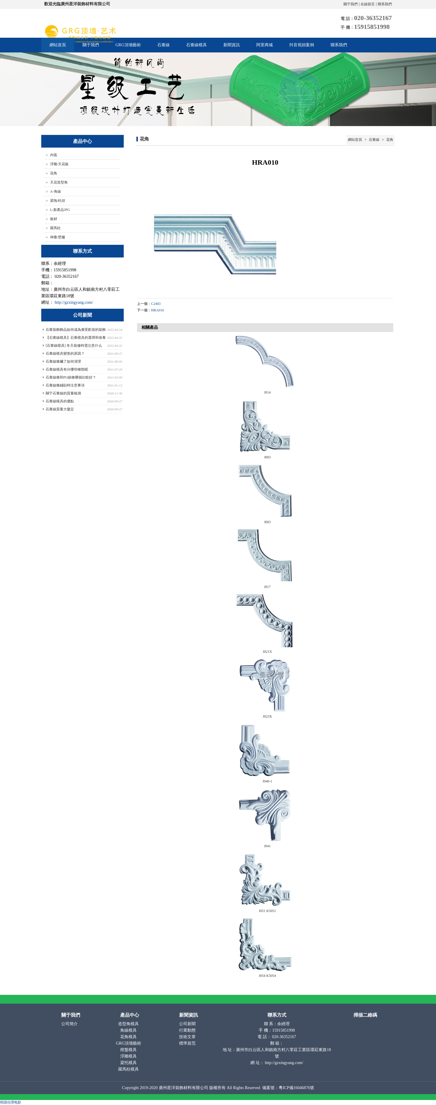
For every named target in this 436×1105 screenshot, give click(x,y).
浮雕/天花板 (59, 164)
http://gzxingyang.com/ (74, 302)
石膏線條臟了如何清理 (63, 361)
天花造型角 (59, 182)
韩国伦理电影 (10, 1102)
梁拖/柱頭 (57, 201)
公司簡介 (70, 1024)
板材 (53, 219)
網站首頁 (57, 45)
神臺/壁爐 (57, 237)
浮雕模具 (129, 1056)
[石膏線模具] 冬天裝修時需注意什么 (74, 345)
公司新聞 (188, 1024)
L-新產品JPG (60, 210)
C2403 (156, 304)
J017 (267, 587)
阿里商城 (264, 45)
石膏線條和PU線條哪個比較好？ (71, 377)
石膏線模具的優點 (60, 401)
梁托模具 (129, 1063)
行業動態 (188, 1030)
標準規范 (188, 1043)
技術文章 (188, 1037)
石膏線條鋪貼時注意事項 (65, 385)
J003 (267, 457)
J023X (267, 716)
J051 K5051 (267, 911)
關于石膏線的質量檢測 (63, 393)
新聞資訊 (231, 45)
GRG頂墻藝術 (128, 45)
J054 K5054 (267, 976)
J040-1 (267, 781)
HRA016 (157, 310)
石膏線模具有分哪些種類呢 (67, 369)
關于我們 (350, 4)
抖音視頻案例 (301, 45)
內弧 (53, 155)
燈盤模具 (129, 1050)
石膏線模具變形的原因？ (65, 353)
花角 (389, 140)
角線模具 (129, 1030)
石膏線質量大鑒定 (60, 409)
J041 (267, 846)
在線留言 (368, 4)
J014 (267, 392)
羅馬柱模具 (129, 1069)
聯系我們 (385, 4)
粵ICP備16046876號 (296, 1088)
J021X (267, 652)
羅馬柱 (55, 228)
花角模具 (129, 1037)
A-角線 (55, 191)
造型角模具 (129, 1024)
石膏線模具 (196, 45)
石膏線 (163, 45)
